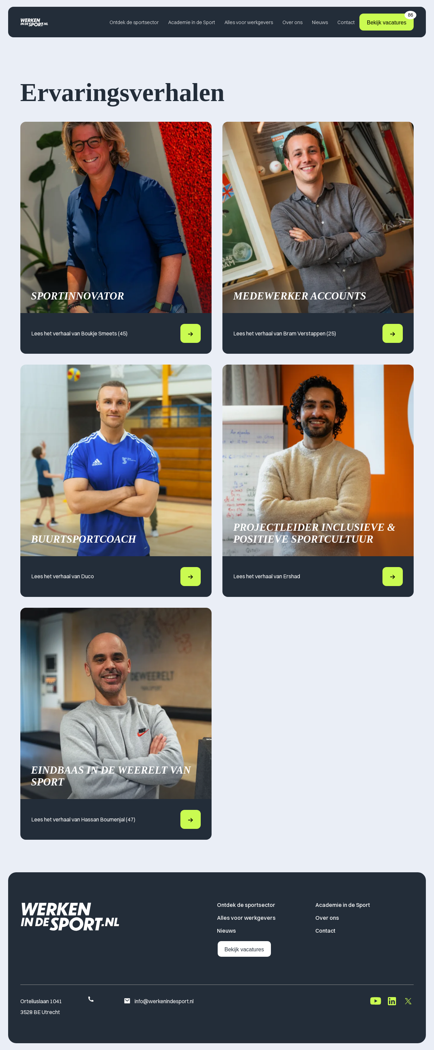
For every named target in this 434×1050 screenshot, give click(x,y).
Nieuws (320, 22)
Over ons (292, 22)
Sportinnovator (77, 296)
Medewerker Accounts (299, 296)
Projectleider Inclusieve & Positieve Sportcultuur (314, 533)
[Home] (34, 22)
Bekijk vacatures (390, 19)
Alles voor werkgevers (248, 22)
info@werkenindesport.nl (159, 1001)
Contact (346, 22)
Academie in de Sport (191, 22)
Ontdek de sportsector (134, 22)
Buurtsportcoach (83, 539)
